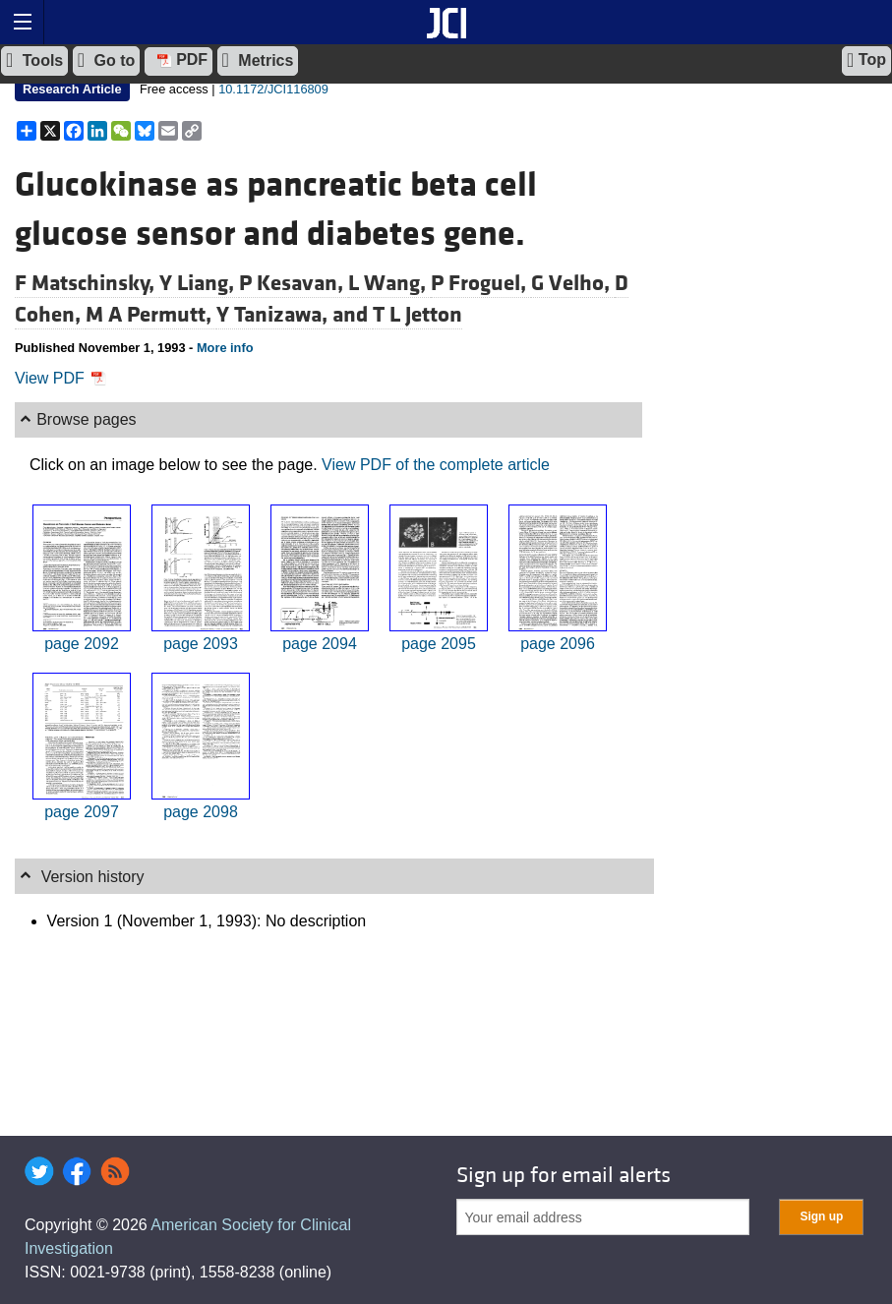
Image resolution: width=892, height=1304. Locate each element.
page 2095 (438, 643)
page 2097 (81, 811)
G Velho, (573, 283)
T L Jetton (417, 314)
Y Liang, (199, 283)
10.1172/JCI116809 (273, 89)
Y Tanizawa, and (294, 314)
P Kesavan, (293, 283)
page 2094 (319, 643)
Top (866, 60)
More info (225, 347)
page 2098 (200, 811)
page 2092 (81, 643)
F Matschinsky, (87, 283)
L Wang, (389, 283)
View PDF (60, 378)
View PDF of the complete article (436, 464)
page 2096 (557, 643)
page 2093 (200, 643)
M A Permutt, (151, 314)
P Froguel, (481, 283)
